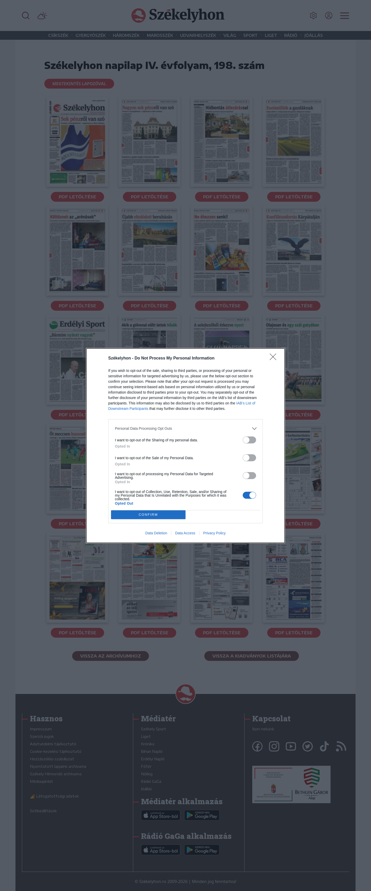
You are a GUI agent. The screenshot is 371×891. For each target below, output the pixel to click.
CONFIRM (148, 515)
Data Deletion (156, 533)
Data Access (185, 533)
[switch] (249, 439)
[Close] (275, 358)
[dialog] (185, 445)
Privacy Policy (214, 533)
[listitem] (185, 428)
